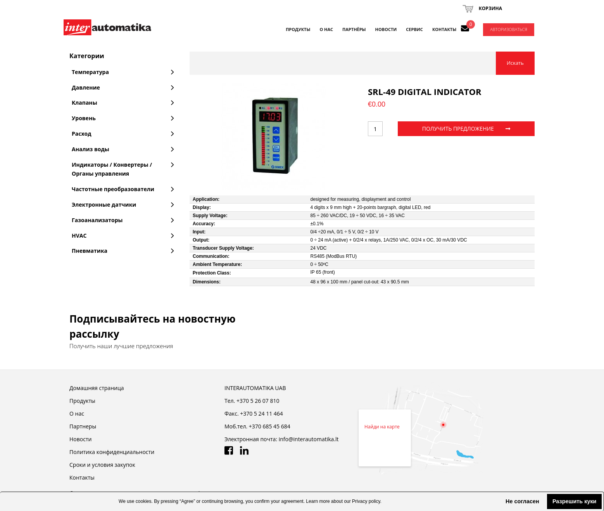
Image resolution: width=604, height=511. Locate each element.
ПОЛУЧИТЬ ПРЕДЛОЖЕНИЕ (466, 128)
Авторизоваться (508, 29)
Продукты (298, 29)
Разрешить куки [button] (574, 501)
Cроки (102, 464)
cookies (144, 501)
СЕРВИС (414, 29)
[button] (499, 501)
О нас (76, 413)
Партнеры (82, 426)
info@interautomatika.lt (309, 439)
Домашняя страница (96, 388)
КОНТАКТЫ (444, 29)
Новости (80, 439)
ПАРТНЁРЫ (354, 29)
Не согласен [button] (522, 501)
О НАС (326, 29)
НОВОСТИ (386, 29)
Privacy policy (366, 501)
